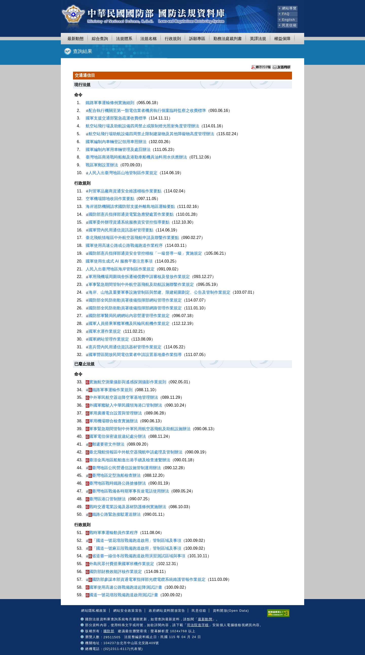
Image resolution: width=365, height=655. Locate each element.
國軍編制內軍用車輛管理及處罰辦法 (118, 149)
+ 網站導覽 (288, 8)
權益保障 (282, 38)
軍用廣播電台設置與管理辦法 (114, 413)
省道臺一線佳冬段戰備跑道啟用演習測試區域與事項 (135, 556)
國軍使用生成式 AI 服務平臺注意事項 (119, 261)
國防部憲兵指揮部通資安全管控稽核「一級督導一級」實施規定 (144, 253)
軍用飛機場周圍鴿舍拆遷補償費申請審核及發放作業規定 (138, 276)
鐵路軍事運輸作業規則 (109, 390)
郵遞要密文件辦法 (105, 444)
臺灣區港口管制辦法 (106, 499)
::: (273, 7)
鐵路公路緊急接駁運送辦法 (113, 514)
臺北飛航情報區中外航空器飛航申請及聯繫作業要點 (132, 237)
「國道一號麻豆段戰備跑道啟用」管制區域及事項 (133, 548)
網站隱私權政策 (93, 610)
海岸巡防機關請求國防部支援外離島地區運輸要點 (130, 206)
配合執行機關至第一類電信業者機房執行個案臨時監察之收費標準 (146, 110)
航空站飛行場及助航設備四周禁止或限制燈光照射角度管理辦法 (142, 126)
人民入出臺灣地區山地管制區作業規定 (121, 173)
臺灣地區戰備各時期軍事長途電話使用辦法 (127, 491)
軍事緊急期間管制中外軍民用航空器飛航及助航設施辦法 (138, 429)
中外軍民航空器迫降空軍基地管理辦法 (122, 397)
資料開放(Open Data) (231, 610)
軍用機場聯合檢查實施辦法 (112, 421)
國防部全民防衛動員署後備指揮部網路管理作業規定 (134, 308)
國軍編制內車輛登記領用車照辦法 (116, 142)
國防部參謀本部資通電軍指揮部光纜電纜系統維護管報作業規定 (146, 579)
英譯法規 (258, 38)
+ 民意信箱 (288, 25)
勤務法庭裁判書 (227, 38)
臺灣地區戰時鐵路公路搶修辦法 (116, 483)
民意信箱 (199, 610)
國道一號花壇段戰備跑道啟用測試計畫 (122, 595)
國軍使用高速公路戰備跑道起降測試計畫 (124, 587)
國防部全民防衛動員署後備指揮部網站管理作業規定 (134, 300)
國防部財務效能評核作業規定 (114, 571)
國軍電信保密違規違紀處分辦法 (116, 436)
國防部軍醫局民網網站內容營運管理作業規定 (128, 315)
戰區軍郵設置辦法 (102, 165)
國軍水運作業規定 (103, 331)
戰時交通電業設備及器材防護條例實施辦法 (126, 507)
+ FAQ (284, 14)
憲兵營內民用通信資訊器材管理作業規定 (123, 347)
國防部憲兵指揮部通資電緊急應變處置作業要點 (130, 214)
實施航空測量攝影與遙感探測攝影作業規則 (126, 382)
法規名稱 (148, 38)
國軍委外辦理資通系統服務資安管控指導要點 (128, 222)
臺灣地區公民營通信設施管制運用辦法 (123, 468)
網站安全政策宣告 (127, 610)
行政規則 (173, 38)
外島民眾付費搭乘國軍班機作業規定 (120, 564)
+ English (287, 20)
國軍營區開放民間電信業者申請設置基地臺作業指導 (134, 354)
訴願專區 (197, 38)
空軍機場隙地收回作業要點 (110, 198)
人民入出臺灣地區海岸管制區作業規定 (120, 269)
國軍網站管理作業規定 (107, 339)
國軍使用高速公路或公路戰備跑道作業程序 (124, 245)
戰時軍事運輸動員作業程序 (112, 532)
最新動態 (75, 38)
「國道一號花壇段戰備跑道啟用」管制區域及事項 (133, 540)
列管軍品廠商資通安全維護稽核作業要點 (123, 191)
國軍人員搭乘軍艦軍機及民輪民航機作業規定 (128, 323)
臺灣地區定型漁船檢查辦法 (113, 475)
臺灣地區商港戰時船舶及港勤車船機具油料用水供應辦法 (136, 157)
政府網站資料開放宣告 (167, 610)
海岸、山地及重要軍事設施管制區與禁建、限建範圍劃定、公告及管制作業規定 (158, 292)
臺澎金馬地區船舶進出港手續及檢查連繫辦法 (128, 460)
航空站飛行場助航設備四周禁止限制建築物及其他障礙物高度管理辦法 (150, 134)
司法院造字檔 (198, 625)
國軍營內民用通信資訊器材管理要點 (119, 230)
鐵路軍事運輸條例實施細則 (110, 103)
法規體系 (124, 38)
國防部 (108, 631)
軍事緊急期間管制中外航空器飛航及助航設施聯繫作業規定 (140, 284)
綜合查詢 (100, 38)
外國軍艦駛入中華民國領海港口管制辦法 (124, 405)
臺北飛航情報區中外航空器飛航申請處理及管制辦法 (134, 452)
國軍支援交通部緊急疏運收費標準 (116, 118)
